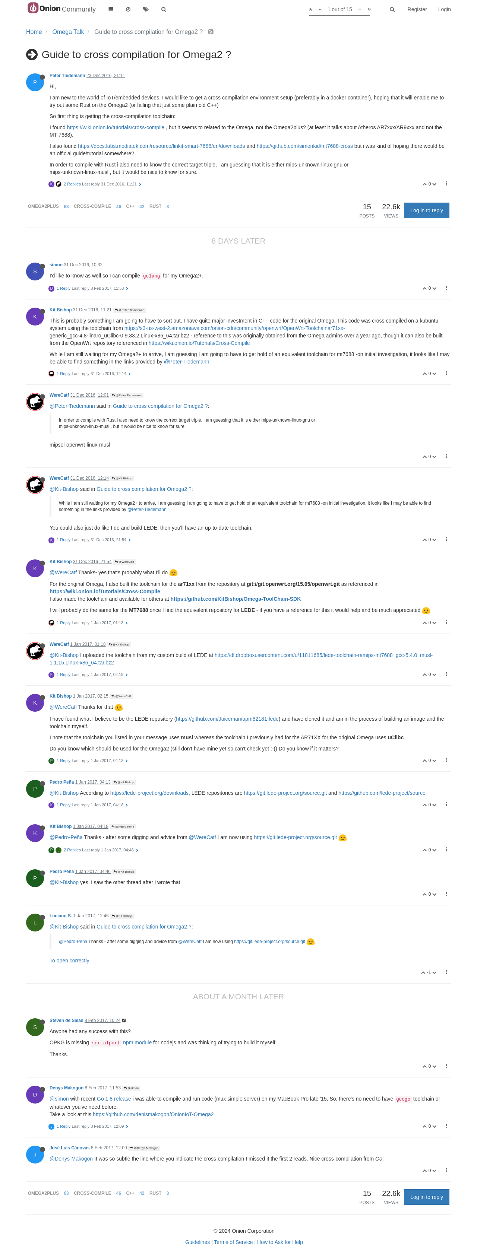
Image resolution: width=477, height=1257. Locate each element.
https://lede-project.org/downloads (149, 793)
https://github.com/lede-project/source (381, 793)
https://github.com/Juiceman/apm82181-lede (227, 719)
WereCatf (59, 395)
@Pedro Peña (122, 826)
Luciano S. (61, 915)
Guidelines (197, 1242)
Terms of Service (233, 1242)
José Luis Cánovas (70, 1147)
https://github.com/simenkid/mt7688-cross (305, 146)
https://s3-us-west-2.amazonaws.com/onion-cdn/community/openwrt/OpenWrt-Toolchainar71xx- (234, 328)
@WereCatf (124, 562)
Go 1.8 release (114, 1099)
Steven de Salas (66, 1020)
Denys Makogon (66, 1088)
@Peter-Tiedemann (186, 362)
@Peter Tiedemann (129, 310)
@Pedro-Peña (66, 837)
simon (56, 264)
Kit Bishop (61, 309)
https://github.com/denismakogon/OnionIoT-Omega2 (153, 1114)
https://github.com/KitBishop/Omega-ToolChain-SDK (236, 599)
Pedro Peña (62, 782)
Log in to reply (426, 210)
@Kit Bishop (122, 478)
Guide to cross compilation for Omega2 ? (160, 406)
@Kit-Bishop (64, 489)
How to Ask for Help (280, 1242)
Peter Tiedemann (67, 75)
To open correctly (69, 961)
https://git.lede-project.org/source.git (285, 793)
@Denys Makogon (144, 1148)
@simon (131, 1088)
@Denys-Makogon (71, 1159)
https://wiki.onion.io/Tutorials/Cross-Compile (199, 343)
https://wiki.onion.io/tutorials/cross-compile (115, 127)
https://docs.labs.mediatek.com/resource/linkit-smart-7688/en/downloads (161, 146)
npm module (121, 1042)
